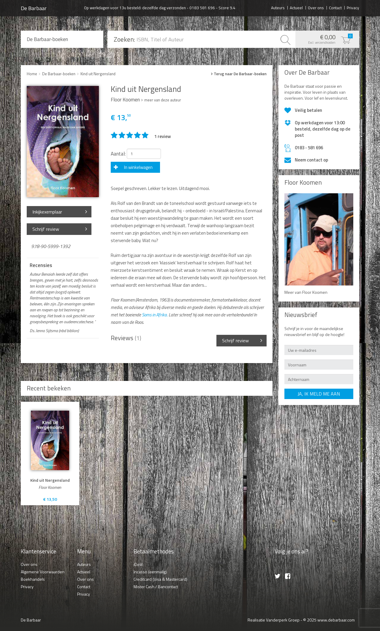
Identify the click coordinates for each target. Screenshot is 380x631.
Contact (335, 7)
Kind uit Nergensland (97, 74)
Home (32, 74)
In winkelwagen (138, 167)
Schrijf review (45, 229)
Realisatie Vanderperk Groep (274, 620)
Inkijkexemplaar (47, 211)
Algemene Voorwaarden (42, 572)
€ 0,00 (326, 38)
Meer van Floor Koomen (305, 292)
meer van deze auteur (162, 100)
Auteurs (278, 7)
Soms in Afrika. (155, 314)
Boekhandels (33, 579)
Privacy (353, 7)
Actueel (296, 7)
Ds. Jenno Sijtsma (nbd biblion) (54, 331)
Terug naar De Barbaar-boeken (240, 74)
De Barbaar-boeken (47, 39)
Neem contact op (311, 159)
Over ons (316, 7)
